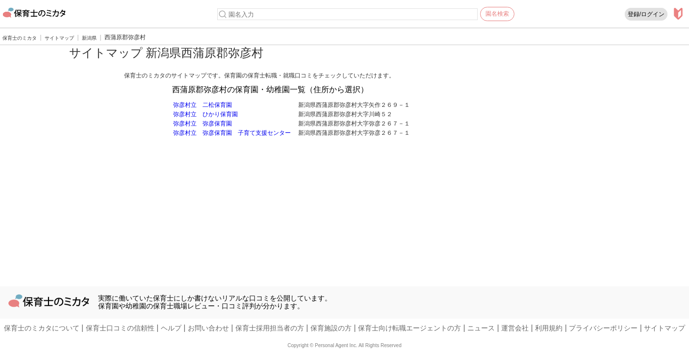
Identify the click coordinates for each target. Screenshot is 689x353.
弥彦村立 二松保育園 (202, 104)
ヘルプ (171, 328)
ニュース (481, 328)
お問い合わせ (208, 328)
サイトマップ (664, 328)
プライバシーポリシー (603, 328)
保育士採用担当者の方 (269, 328)
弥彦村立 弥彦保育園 (202, 123)
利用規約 (548, 328)
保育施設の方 (331, 328)
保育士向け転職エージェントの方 (409, 328)
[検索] (222, 14)
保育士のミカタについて (41, 328)
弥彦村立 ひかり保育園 (205, 114)
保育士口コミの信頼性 (120, 328)
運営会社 (515, 328)
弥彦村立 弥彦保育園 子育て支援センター (232, 132)
